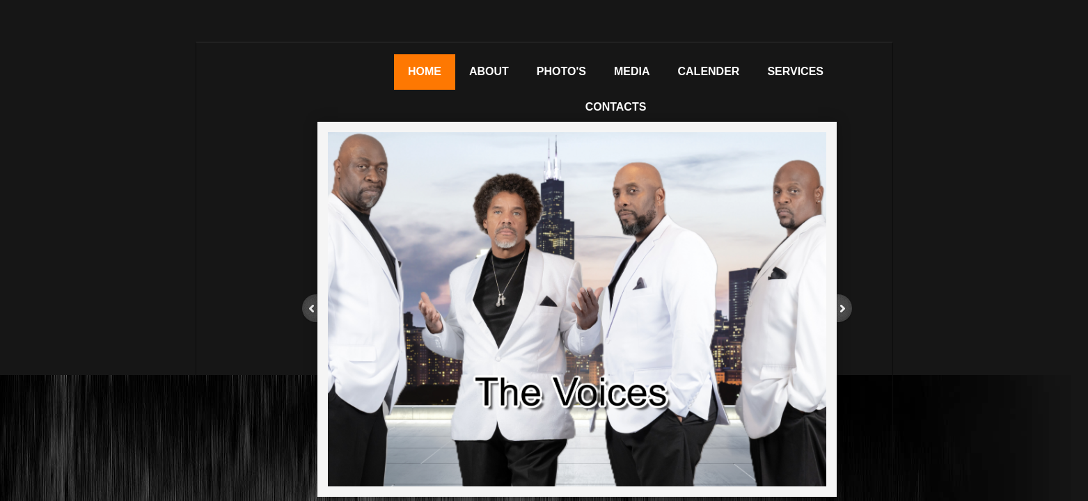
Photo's (561, 71)
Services (795, 71)
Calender (709, 71)
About (489, 71)
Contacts (616, 107)
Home (424, 71)
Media (632, 71)
